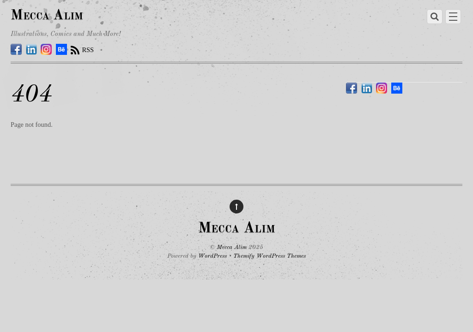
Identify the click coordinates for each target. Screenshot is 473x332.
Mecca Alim (232, 247)
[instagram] (46, 49)
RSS (88, 49)
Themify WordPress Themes (269, 256)
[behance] (61, 49)
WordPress (212, 256)
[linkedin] (31, 49)
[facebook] (16, 49)
